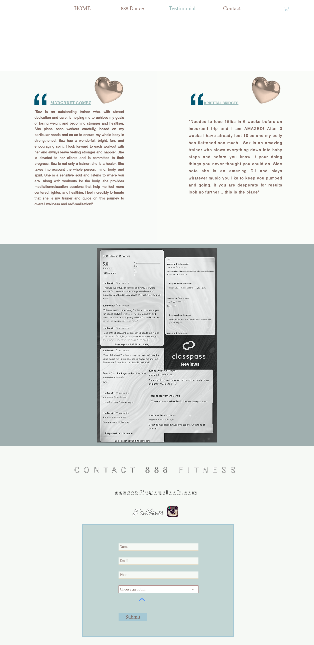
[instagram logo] (173, 512)
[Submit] (133, 617)
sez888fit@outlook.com (156, 493)
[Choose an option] (158, 589)
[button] (286, 9)
